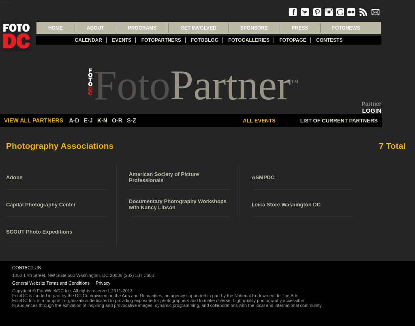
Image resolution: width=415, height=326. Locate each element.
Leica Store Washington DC (286, 205)
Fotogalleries (249, 40)
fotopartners (161, 40)
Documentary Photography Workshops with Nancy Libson (178, 204)
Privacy (103, 283)
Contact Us (26, 267)
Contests (329, 40)
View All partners (33, 120)
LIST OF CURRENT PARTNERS (339, 121)
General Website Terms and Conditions (51, 283)
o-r (117, 120)
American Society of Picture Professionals (164, 177)
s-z (131, 120)
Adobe (14, 177)
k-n (102, 120)
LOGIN (372, 110)
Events (121, 40)
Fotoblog (204, 40)
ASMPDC (263, 177)
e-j (88, 120)
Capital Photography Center (41, 205)
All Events (259, 121)
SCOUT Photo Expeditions (39, 232)
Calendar (88, 40)
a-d (74, 120)
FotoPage (292, 40)
